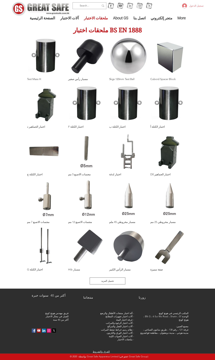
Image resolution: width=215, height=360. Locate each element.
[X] (149, 5)
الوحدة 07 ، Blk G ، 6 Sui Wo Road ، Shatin (166, 316)
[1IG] (139, 5)
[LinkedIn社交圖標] (44, 331)
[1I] (130, 5)
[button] (69, 18)
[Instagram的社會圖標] (49, 331)
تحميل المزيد (107, 280)
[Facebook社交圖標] (34, 331)
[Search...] (90, 6)
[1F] (111, 5)
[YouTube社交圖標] (39, 331)
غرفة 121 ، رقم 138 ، (177, 329)
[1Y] (120, 5)
